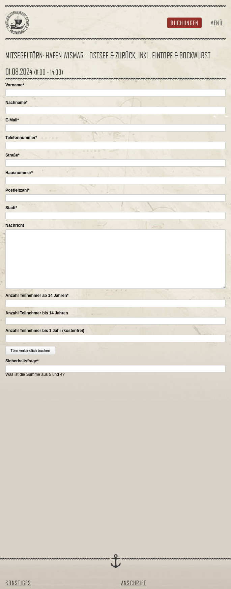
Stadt (11, 208)
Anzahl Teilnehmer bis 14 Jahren (36, 313)
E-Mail (12, 120)
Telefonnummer (21, 138)
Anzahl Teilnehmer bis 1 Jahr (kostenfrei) (44, 331)
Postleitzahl (17, 190)
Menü (216, 23)
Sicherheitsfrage (22, 361)
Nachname (16, 103)
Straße (12, 155)
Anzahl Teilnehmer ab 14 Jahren (36, 295)
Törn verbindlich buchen (30, 350)
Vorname (14, 85)
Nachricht (14, 225)
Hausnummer (19, 173)
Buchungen (184, 23)
